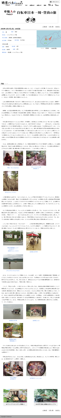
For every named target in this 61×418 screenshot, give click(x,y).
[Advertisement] (30, 66)
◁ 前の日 (44, 26)
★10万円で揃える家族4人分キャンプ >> (46, 404)
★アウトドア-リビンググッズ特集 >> (15, 404)
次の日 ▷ (57, 26)
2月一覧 (51, 26)
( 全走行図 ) (54, 48)
